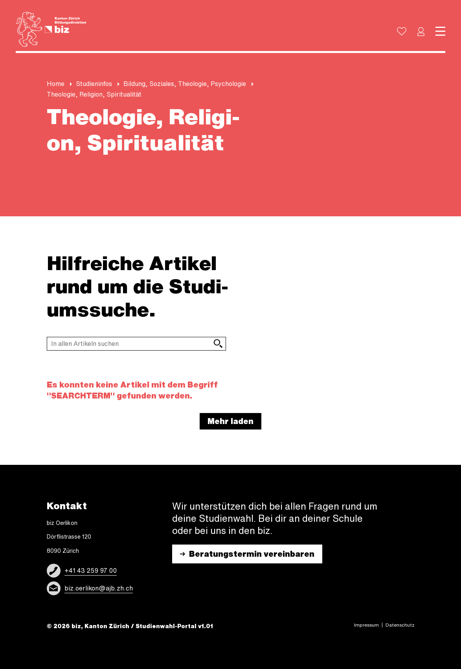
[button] (421, 31)
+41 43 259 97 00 (90, 570)
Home (55, 83)
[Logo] (51, 29)
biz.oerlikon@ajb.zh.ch (98, 588)
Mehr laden (230, 421)
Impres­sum (366, 625)
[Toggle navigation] (440, 31)
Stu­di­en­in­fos (94, 83)
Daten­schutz (400, 625)
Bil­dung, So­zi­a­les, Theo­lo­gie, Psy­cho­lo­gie (184, 83)
